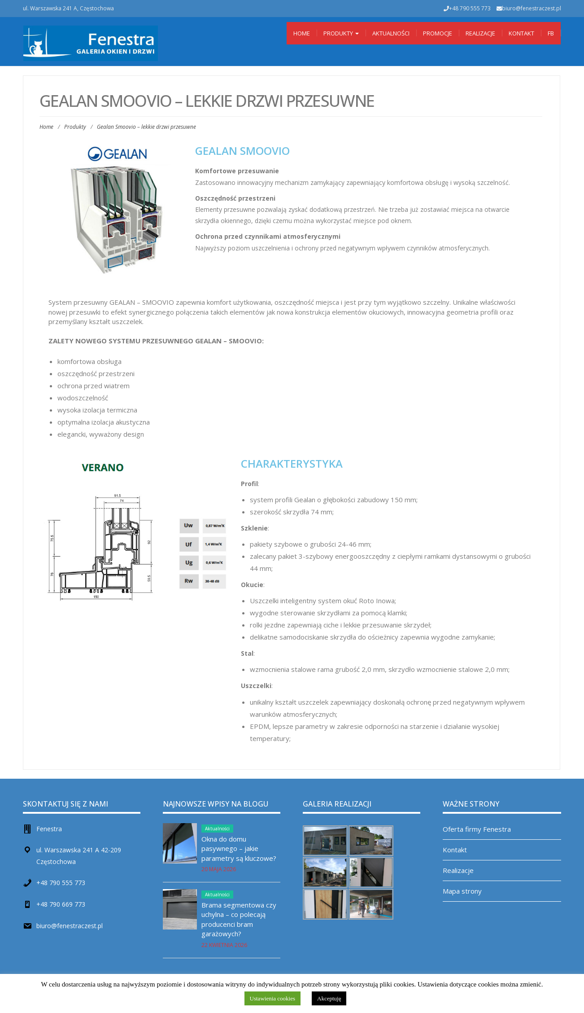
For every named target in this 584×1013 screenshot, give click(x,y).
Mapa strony (462, 890)
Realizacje (480, 33)
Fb (551, 33)
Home (301, 33)
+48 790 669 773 (60, 904)
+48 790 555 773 (60, 882)
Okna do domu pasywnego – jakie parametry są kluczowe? (238, 848)
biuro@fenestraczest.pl (531, 8)
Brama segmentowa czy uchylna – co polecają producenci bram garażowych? (238, 919)
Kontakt (521, 33)
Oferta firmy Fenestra (477, 828)
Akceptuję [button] (329, 998)
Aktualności (391, 33)
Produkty (341, 33)
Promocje (437, 33)
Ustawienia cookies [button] (272, 998)
